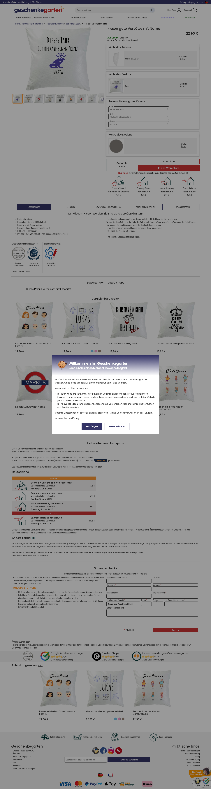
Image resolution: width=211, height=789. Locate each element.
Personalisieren (117, 426)
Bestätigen (92, 426)
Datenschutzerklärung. (67, 418)
